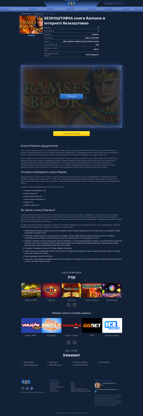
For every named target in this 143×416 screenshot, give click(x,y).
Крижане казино (112, 335)
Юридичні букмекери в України (80, 391)
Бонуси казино (60, 9)
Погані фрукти (104, 362)
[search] (106, 3)
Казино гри (100, 9)
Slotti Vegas (51, 335)
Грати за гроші (71, 133)
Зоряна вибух (112, 300)
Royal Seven (53, 362)
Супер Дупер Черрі (81, 365)
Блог (132, 9)
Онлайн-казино (54, 383)
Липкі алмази (29, 362)
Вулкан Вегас (31, 335)
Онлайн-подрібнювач (56, 387)
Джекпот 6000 (31, 300)
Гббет (91, 335)
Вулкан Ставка (71, 335)
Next (75, 305)
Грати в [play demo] (71, 96)
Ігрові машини (54, 385)
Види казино (42, 9)
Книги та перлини (80, 362)
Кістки (73, 385)
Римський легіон (55, 365)
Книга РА (71, 300)
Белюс (73, 383)
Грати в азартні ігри (81, 9)
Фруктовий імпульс (31, 365)
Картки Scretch (54, 391)
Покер (73, 387)
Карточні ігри (118, 9)
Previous (68, 305)
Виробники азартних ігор (79, 389)
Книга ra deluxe (91, 300)
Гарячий (51, 300)
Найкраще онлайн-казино (19, 9)
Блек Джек (53, 389)
